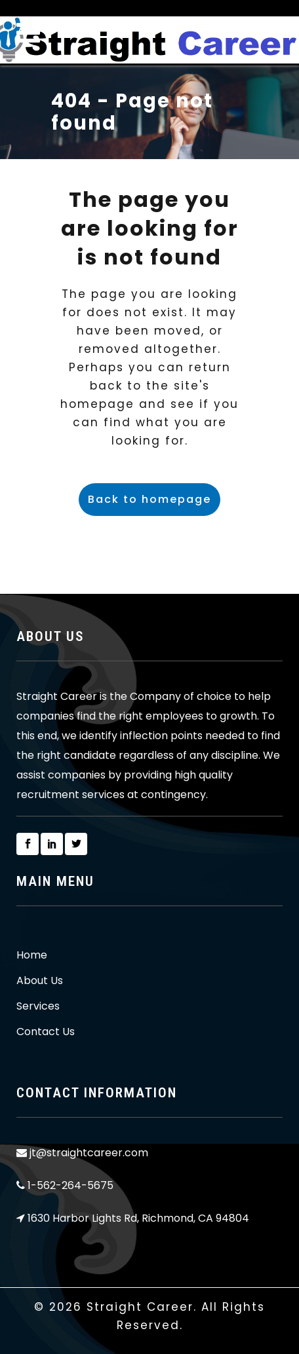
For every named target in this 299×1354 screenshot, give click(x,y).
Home (31, 955)
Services (38, 1006)
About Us (39, 981)
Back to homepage (149, 499)
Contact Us (45, 1032)
